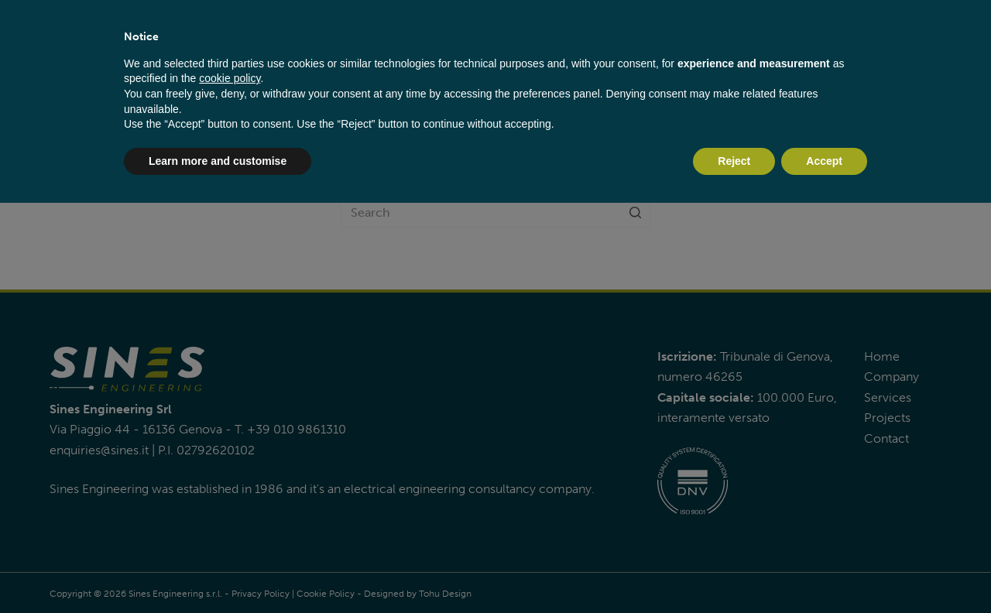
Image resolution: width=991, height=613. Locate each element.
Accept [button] (824, 161)
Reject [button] (734, 161)
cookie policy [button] (229, 78)
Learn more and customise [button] (217, 161)
